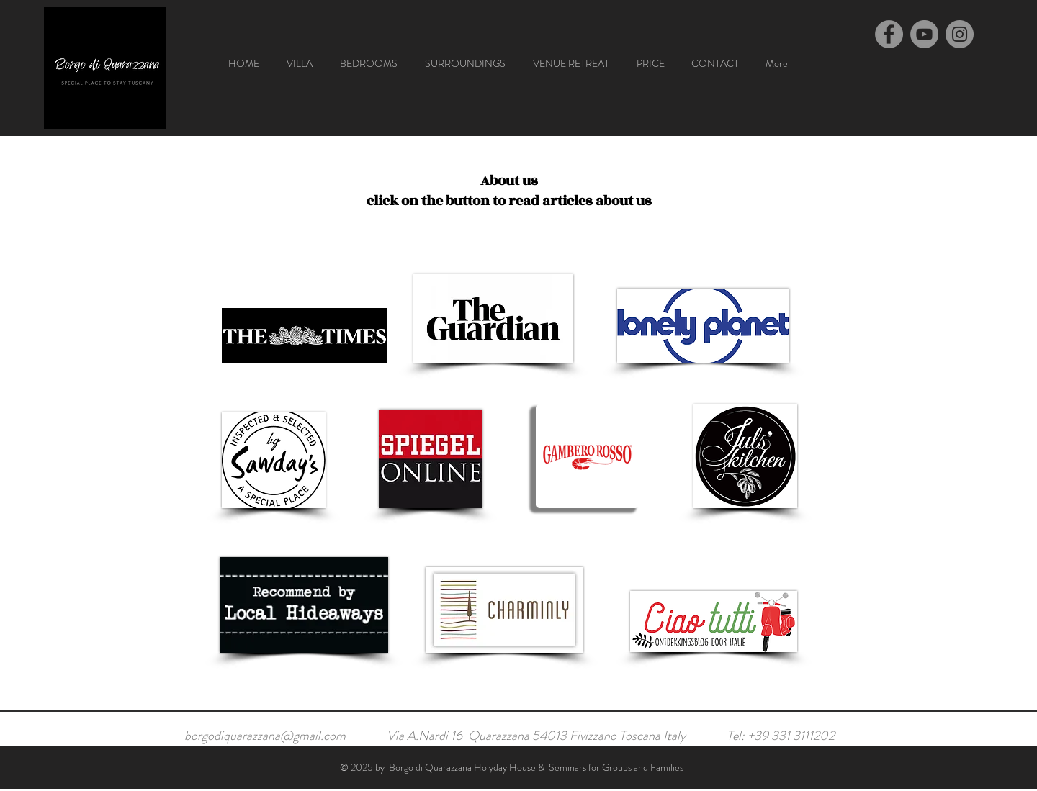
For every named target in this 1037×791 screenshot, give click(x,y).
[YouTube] (924, 34)
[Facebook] (889, 34)
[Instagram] (960, 34)
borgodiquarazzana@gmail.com (265, 735)
